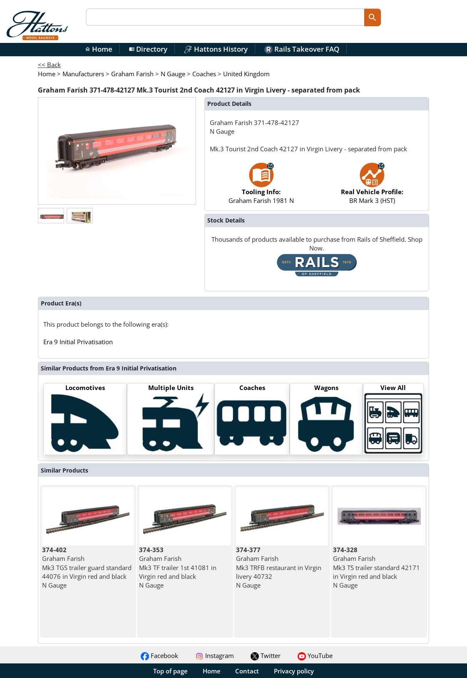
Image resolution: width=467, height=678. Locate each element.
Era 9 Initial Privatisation (78, 342)
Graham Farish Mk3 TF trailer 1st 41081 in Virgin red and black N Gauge (177, 567)
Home (98, 49)
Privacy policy (294, 671)
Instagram (214, 655)
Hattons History (216, 49)
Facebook (159, 655)
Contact (247, 671)
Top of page (170, 671)
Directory (148, 49)
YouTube (315, 655)
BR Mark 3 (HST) (372, 187)
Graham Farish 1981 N (261, 187)
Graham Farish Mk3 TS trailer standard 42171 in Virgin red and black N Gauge (376, 567)
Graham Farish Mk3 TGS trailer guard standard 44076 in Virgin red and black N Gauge (87, 567)
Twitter (266, 655)
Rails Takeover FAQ (301, 49)
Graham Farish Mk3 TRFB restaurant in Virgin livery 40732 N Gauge (278, 567)
